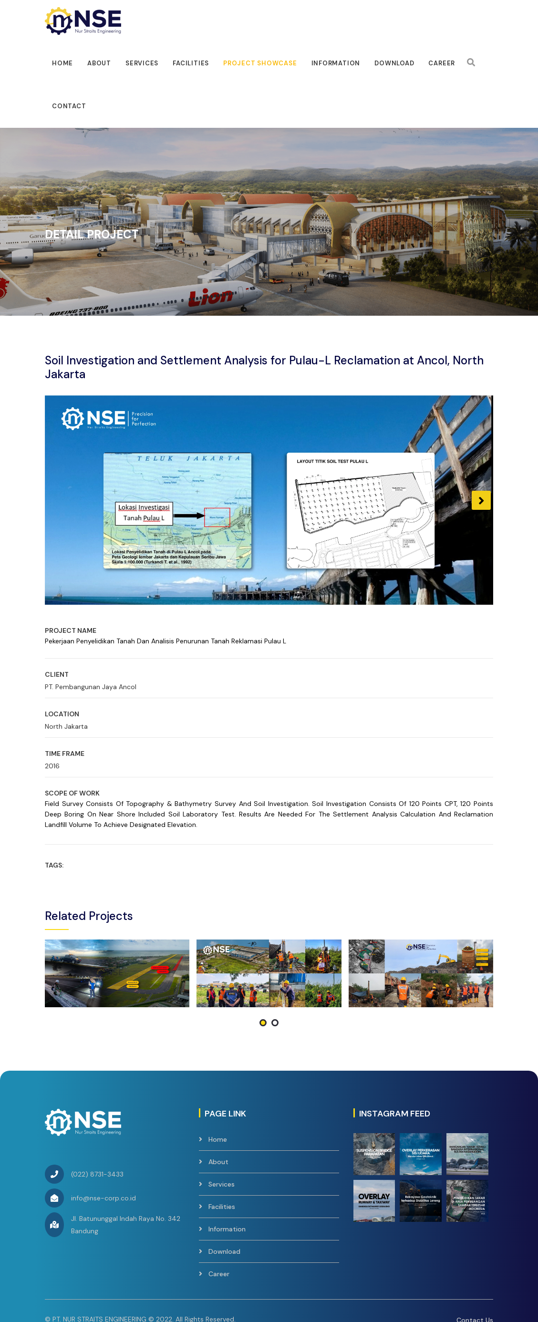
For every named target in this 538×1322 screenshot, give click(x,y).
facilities (191, 63)
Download (394, 63)
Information (336, 63)
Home (62, 63)
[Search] (471, 62)
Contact (69, 106)
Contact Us (474, 1253)
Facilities (221, 1140)
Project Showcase (260, 63)
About (99, 63)
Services (141, 63)
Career (441, 63)
